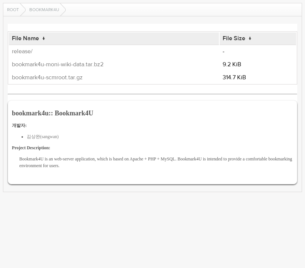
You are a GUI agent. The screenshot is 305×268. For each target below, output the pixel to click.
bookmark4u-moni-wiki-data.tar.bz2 (58, 64)
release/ (22, 51)
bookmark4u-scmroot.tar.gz (47, 77)
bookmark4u (44, 10)
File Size (234, 38)
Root (13, 10)
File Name (25, 38)
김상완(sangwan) (43, 136)
